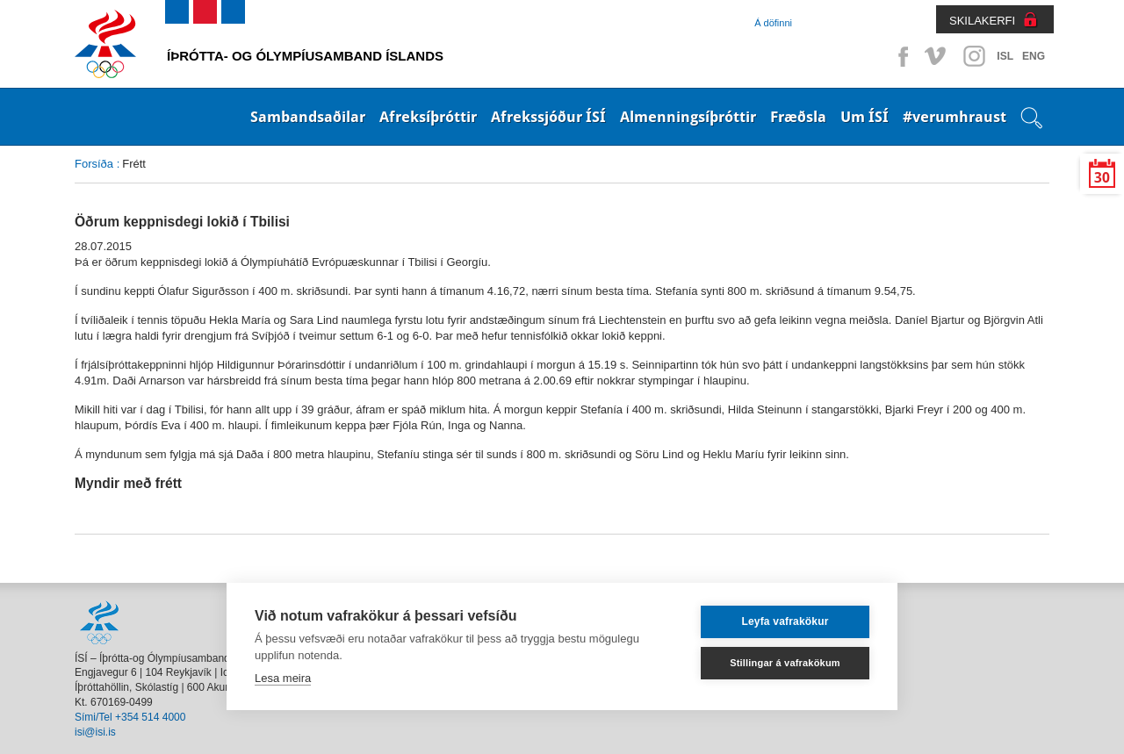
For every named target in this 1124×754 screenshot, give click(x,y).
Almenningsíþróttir (688, 117)
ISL (1005, 56)
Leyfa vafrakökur (784, 621)
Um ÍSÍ (864, 117)
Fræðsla (798, 117)
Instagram (974, 56)
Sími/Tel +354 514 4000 (130, 717)
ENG (1033, 56)
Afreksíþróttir (428, 117)
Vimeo (937, 56)
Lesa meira (283, 678)
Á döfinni (773, 23)
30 (1102, 177)
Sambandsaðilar (307, 117)
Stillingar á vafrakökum (785, 662)
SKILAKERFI (982, 20)
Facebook (900, 56)
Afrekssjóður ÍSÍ (548, 117)
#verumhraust (954, 117)
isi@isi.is (95, 732)
